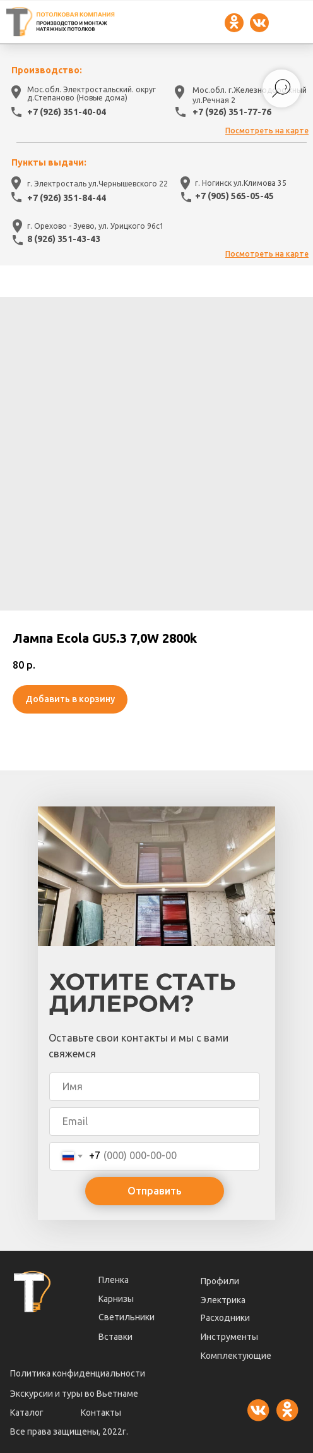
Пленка (113, 1280)
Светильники (126, 1317)
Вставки (115, 1337)
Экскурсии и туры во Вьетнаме (74, 1394)
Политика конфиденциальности (77, 1373)
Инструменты (229, 1337)
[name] (154, 1087)
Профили (220, 1281)
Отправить (154, 1190)
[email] (154, 1121)
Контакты (101, 1412)
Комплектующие (236, 1356)
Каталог (27, 1412)
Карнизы (116, 1299)
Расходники (225, 1318)
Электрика (223, 1300)
